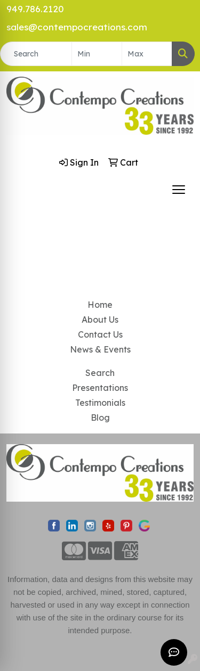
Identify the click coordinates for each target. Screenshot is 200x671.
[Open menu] (178, 189)
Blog (100, 417)
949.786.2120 (35, 8)
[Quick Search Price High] (147, 54)
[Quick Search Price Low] (96, 54)
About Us (100, 319)
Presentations (100, 387)
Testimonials (100, 402)
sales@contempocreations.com (76, 26)
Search (100, 372)
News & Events (100, 349)
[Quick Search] (36, 54)
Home (100, 304)
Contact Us (100, 334)
